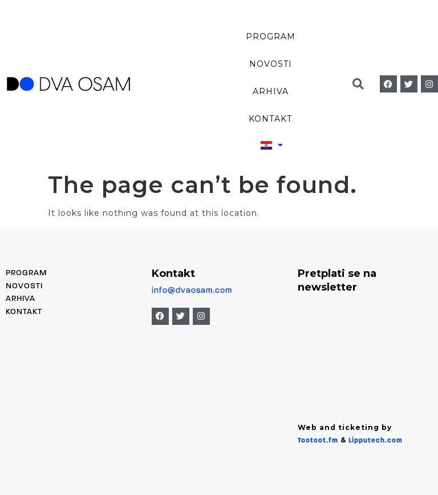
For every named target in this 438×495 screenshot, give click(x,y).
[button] (358, 84)
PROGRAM (26, 273)
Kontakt (270, 119)
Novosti (270, 64)
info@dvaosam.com (192, 291)
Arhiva (271, 91)
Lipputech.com (375, 440)
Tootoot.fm (318, 440)
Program (270, 36)
